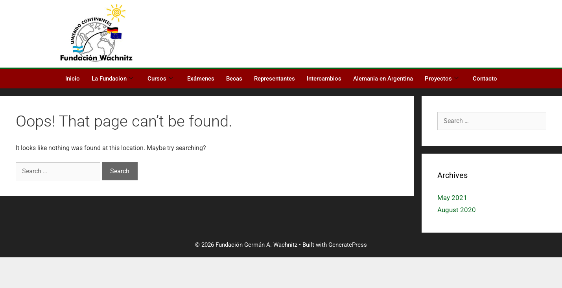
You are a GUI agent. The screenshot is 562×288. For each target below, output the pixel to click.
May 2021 (452, 198)
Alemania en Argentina (383, 78)
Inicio (72, 78)
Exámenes (200, 78)
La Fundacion (112, 78)
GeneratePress (347, 244)
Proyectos (442, 78)
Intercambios (324, 78)
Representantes (274, 78)
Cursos (160, 78)
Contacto (485, 78)
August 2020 (456, 210)
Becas (234, 78)
